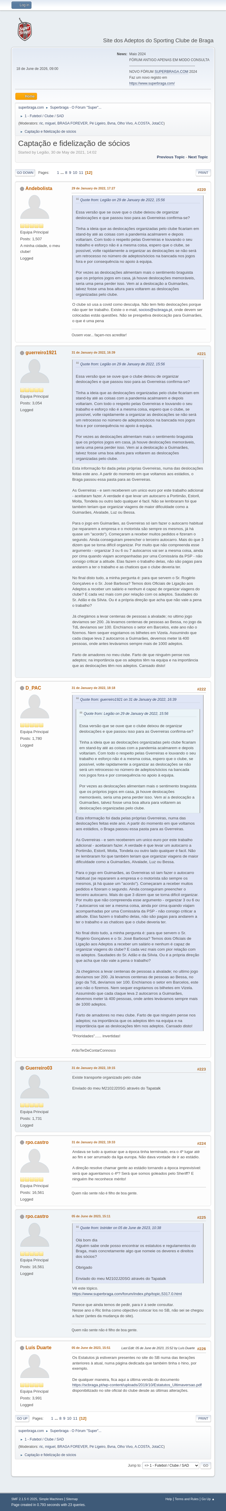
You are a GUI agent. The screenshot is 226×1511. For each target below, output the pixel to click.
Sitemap (72, 1499)
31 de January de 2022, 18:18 (93, 688)
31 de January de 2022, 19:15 (93, 1068)
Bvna (111, 123)
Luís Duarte (38, 1347)
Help (168, 1499)
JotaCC (158, 123)
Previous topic (171, 157)
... (63, 172)
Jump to (134, 1465)
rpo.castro (37, 1142)
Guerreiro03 (39, 1067)
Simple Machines (51, 1499)
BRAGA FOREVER (72, 123)
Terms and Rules (187, 1499)
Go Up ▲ (208, 1499)
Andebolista (38, 188)
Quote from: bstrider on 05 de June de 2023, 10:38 (120, 1228)
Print (203, 172)
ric (41, 123)
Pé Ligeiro (97, 123)
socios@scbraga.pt (155, 309)
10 (75, 172)
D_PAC (33, 687)
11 (81, 172)
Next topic (198, 157)
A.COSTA (142, 123)
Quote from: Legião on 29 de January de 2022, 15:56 (122, 200)
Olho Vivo (125, 123)
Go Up (22, 1418)
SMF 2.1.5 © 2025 (24, 1499)
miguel (50, 123)
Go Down (25, 172)
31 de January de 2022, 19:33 (93, 1142)
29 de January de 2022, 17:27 (93, 188)
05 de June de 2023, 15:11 (91, 1216)
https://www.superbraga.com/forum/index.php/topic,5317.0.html (127, 1294)
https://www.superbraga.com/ (152, 83)
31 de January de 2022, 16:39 (93, 352)
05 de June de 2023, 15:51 (91, 1347)
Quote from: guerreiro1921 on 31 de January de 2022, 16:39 (128, 699)
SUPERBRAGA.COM (171, 72)
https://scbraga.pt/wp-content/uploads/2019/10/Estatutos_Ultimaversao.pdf (137, 1385)
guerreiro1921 (41, 352)
